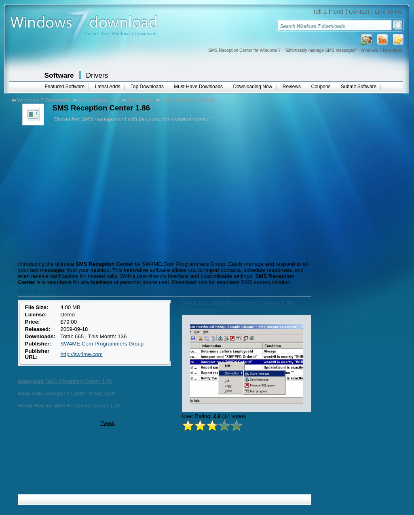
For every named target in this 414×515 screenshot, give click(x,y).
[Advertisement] (84, 192)
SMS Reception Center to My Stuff (66, 393)
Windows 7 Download (43, 100)
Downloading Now (252, 86)
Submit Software (358, 86)
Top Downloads (147, 86)
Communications (98, 100)
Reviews (292, 86)
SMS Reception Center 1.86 (65, 381)
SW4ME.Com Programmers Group (102, 344)
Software (59, 75)
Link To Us (388, 11)
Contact (359, 11)
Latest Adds (107, 86)
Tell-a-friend (328, 11)
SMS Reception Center (188, 100)
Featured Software (65, 86)
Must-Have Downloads (198, 86)
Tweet (107, 423)
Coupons (321, 86)
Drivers (97, 75)
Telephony (139, 100)
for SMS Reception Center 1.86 (69, 406)
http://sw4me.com (81, 354)
